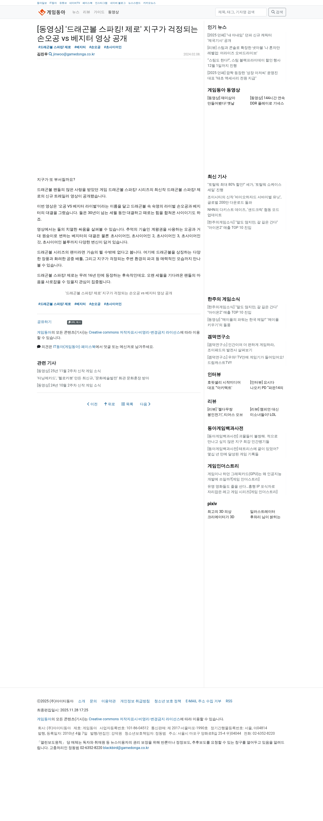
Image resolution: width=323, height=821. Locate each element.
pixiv (212, 559)
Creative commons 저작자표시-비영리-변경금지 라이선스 (134, 388)
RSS (229, 757)
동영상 (113, 12)
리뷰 (86, 12)
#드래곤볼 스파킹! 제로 (54, 103)
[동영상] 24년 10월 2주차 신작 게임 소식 (69, 441)
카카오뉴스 (149, 3)
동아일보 (42, 3)
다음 (145, 460)
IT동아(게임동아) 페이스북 (74, 403)
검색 (277, 12)
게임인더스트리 (223, 522)
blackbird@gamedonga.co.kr (126, 804)
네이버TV (74, 3)
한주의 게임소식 (223, 355)
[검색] (241, 12)
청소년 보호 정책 (167, 757)
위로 (109, 460)
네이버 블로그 (118, 3)
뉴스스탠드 (134, 3)
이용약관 (108, 757)
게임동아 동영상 (223, 146)
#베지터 (80, 103)
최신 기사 (217, 232)
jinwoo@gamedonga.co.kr (74, 110)
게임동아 (44, 388)
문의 (93, 757)
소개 (81, 757)
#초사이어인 (113, 103)
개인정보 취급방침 (135, 757)
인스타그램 (101, 3)
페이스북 (87, 3)
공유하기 (44, 378)
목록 (127, 460)
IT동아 (53, 3)
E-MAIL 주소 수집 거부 (203, 757)
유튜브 (63, 3)
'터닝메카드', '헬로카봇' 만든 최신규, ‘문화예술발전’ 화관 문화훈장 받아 (93, 434)
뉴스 (75, 12)
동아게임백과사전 (225, 484)
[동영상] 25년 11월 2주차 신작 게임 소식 (69, 427)
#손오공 (95, 103)
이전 (92, 460)
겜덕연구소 (218, 392)
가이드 (99, 12)
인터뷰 (214, 430)
